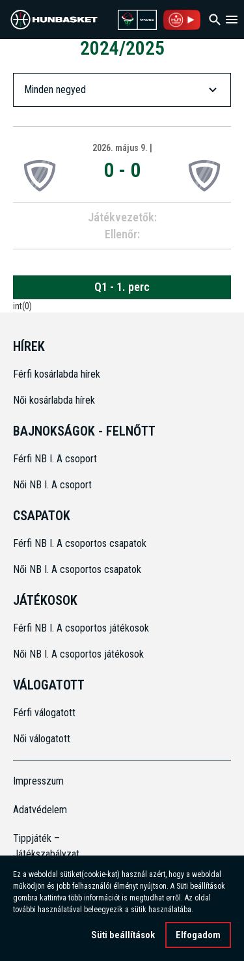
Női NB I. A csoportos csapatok (78, 569)
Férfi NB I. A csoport (55, 459)
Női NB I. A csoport (52, 485)
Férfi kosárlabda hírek (56, 374)
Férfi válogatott (44, 712)
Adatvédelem (40, 809)
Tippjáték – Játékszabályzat (40, 846)
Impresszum (38, 781)
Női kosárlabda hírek (54, 400)
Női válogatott (41, 738)
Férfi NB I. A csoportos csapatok (81, 543)
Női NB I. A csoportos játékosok (78, 654)
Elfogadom (198, 935)
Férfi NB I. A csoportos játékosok (81, 628)
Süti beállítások (123, 935)
